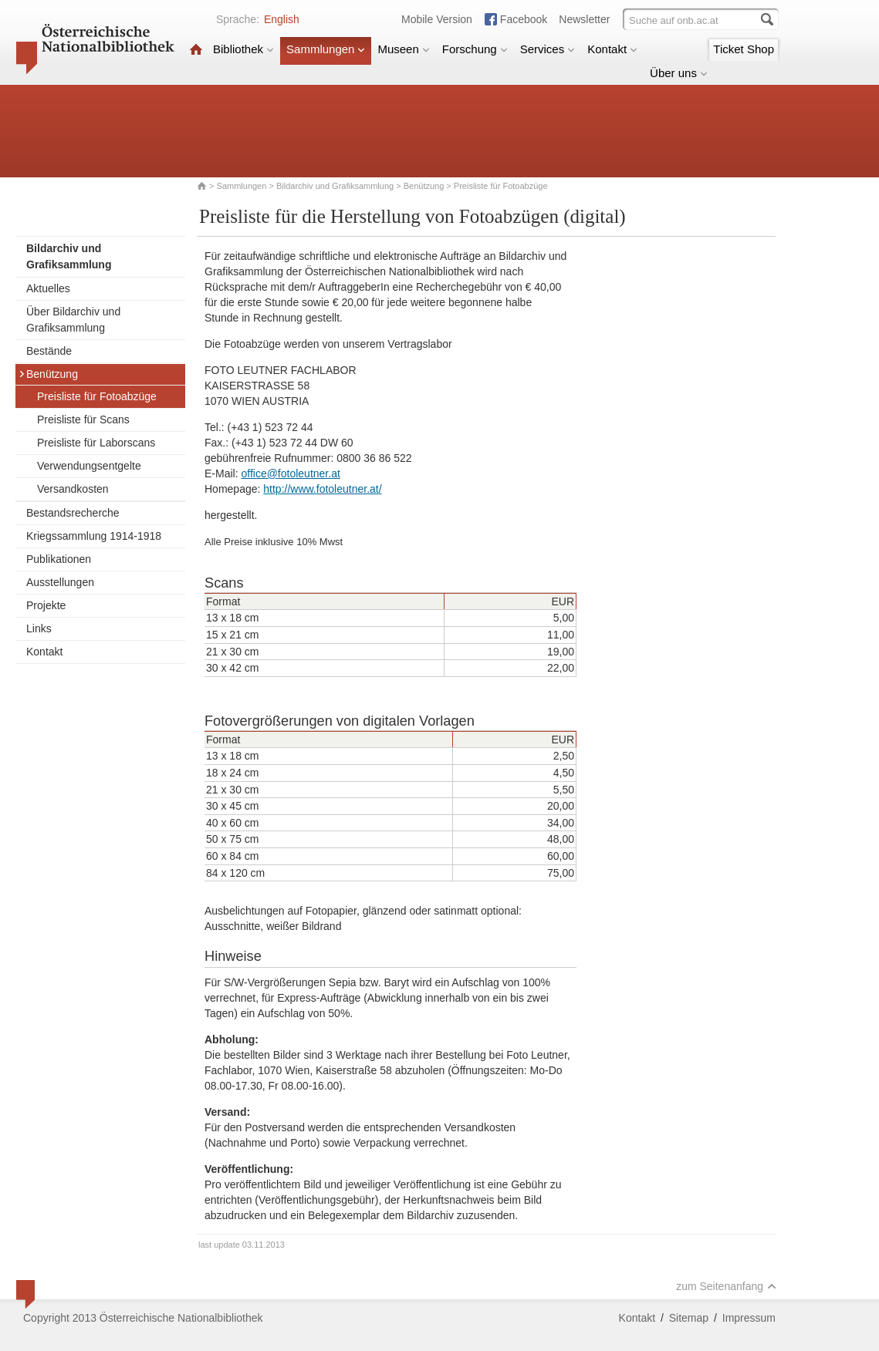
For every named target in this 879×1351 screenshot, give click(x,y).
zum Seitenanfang (726, 1286)
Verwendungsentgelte (89, 466)
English (281, 19)
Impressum (749, 1318)
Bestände (49, 351)
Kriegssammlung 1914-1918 (93, 536)
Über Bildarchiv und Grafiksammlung (73, 319)
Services (548, 49)
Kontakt (612, 49)
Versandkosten (73, 489)
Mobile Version (436, 19)
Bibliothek (243, 49)
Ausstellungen (60, 582)
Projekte (46, 605)
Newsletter (584, 19)
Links (39, 628)
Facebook (523, 19)
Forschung (475, 49)
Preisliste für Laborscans (96, 442)
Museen (403, 49)
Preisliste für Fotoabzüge (97, 396)
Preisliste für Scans (83, 419)
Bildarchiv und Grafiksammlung (335, 185)
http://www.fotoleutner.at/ (322, 489)
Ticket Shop (743, 49)
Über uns (679, 72)
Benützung (424, 185)
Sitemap (688, 1318)
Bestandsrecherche (73, 513)
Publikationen (58, 559)
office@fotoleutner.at (290, 473)
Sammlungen (325, 49)
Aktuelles (48, 288)
